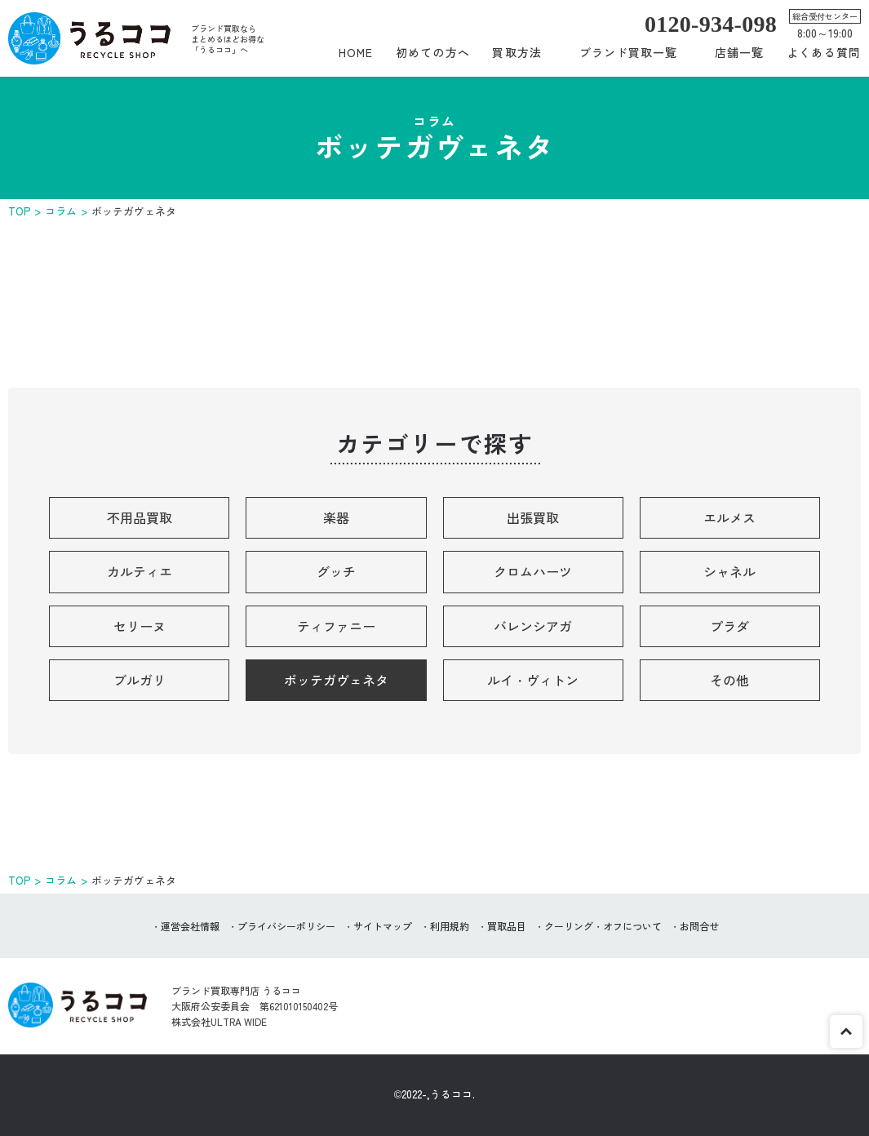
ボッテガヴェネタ (336, 680)
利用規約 (449, 926)
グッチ (336, 571)
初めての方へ (433, 52)
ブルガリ (139, 680)
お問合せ (699, 926)
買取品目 (506, 926)
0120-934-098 (711, 24)
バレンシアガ (533, 626)
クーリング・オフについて (603, 926)
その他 (729, 680)
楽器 (336, 517)
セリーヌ (139, 626)
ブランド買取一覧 (628, 52)
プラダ (729, 626)
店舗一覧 (739, 52)
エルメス (729, 517)
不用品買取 (139, 517)
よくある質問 (824, 52)
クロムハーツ (533, 571)
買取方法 (516, 52)
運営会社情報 (190, 926)
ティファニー (336, 626)
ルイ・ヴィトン (533, 680)
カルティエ (139, 571)
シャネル (729, 571)
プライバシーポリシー (286, 926)
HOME (356, 52)
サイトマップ (382, 926)
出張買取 (533, 517)
